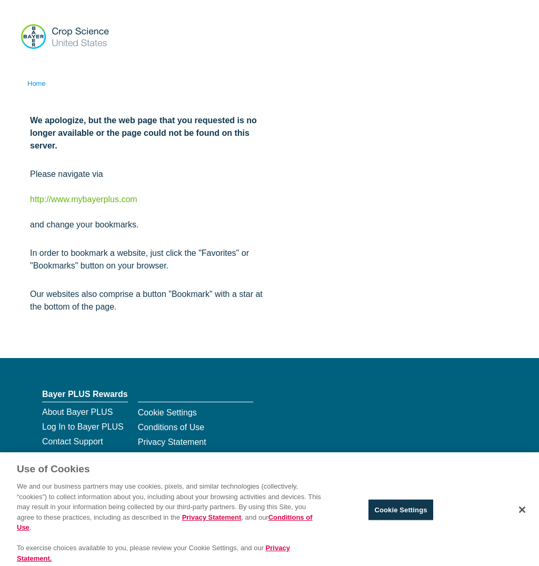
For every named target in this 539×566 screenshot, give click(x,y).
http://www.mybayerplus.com (83, 199)
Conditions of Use (171, 427)
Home (36, 83)
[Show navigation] (508, 35)
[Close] (522, 514)
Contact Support (72, 441)
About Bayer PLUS (77, 412)
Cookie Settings (167, 412)
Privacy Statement (172, 442)
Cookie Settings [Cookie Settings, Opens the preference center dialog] (400, 514)
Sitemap (57, 456)
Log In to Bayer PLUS (83, 426)
